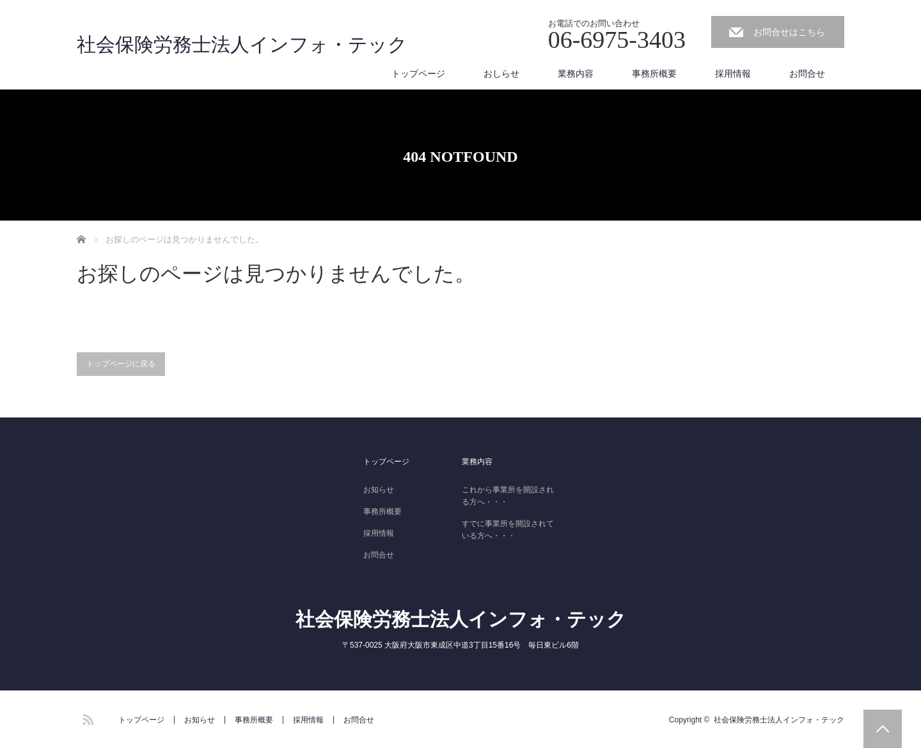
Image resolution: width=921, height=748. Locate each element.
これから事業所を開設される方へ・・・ (508, 495)
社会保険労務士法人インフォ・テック (242, 44)
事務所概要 (654, 73)
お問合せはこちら (789, 32)
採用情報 (733, 73)
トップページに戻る (120, 363)
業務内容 (576, 73)
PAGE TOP (882, 729)
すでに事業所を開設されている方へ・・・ (508, 529)
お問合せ (807, 73)
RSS (86, 717)
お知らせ (378, 489)
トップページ (418, 73)
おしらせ (501, 73)
